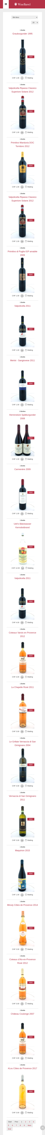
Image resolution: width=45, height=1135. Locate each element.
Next (29, 1125)
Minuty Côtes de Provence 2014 (22, 905)
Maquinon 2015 (22, 850)
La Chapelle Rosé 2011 (22, 687)
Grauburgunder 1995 (22, 34)
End (9, 1129)
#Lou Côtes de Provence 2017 (22, 1068)
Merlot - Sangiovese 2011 (22, 360)
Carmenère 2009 (22, 469)
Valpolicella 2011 (22, 306)
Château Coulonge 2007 (22, 1014)
